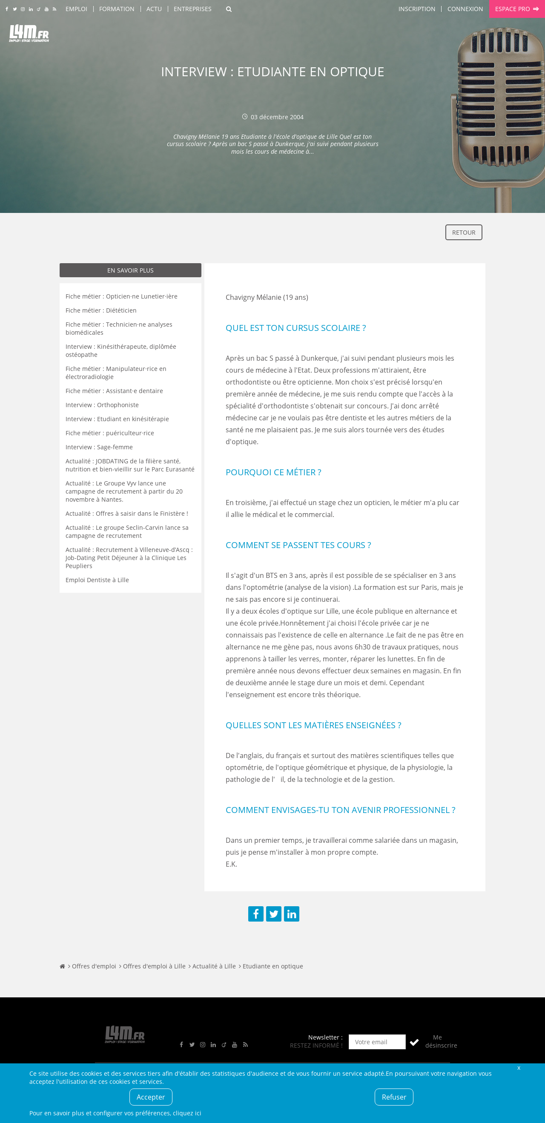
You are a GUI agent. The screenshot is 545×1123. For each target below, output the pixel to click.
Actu (154, 9)
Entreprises (193, 9)
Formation (117, 9)
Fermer (519, 1067)
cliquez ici (187, 1113)
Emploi (76, 9)
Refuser (394, 1097)
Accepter (151, 1097)
